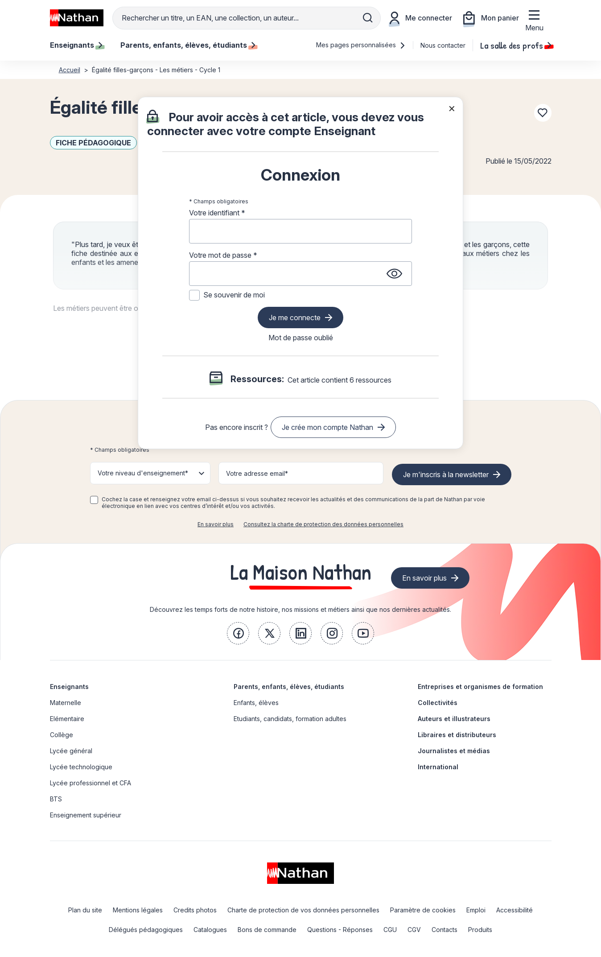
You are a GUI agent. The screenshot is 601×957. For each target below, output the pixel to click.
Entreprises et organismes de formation (480, 686)
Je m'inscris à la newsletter (446, 474)
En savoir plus (216, 524)
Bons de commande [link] (267, 929)
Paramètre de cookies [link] (423, 910)
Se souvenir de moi (234, 294)
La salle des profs (516, 45)
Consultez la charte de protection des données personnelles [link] (323, 524)
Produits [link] (480, 929)
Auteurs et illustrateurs (454, 718)
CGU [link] (390, 929)
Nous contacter (442, 45)
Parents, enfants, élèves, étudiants (289, 686)
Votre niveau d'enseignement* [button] (143, 473)
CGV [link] (414, 929)
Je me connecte (295, 317)
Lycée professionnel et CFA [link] (90, 783)
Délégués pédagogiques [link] (146, 929)
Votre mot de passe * (223, 255)
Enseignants (69, 686)
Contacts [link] (444, 929)
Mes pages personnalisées (361, 45)
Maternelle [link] (65, 702)
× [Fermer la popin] (452, 108)
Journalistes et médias (454, 751)
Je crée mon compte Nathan (327, 427)
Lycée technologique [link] (81, 767)
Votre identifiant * (217, 212)
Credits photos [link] (195, 910)
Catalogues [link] (210, 929)
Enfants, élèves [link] (256, 702)
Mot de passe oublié (300, 337)
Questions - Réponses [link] (340, 929)
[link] (238, 633)
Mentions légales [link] (138, 910)
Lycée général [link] (71, 751)
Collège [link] (61, 734)
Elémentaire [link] (67, 718)
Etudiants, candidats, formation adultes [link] (290, 718)
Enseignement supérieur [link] (85, 815)
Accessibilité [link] (514, 910)
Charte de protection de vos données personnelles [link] (303, 910)
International (438, 767)
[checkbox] (94, 500)
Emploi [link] (476, 910)
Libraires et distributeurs (457, 734)
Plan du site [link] (85, 910)
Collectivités (437, 702)
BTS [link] (56, 799)
